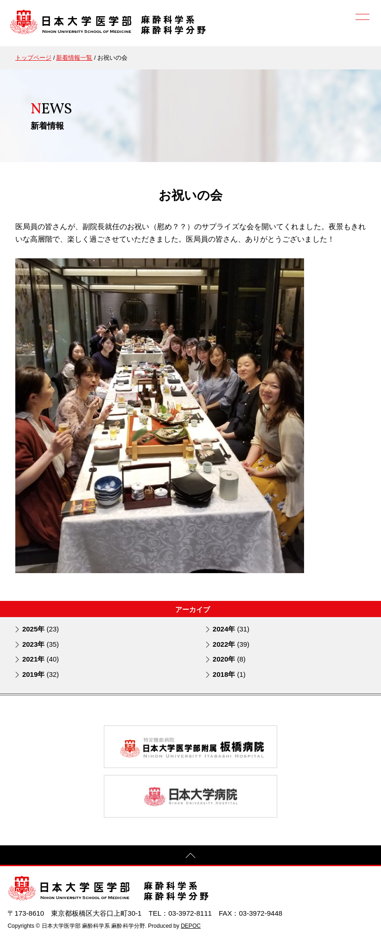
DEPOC (191, 926)
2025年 (40, 629)
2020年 (229, 659)
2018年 (229, 674)
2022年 (231, 644)
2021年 (40, 659)
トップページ (33, 57)
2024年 (231, 629)
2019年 (40, 674)
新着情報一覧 (74, 57)
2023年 (40, 644)
